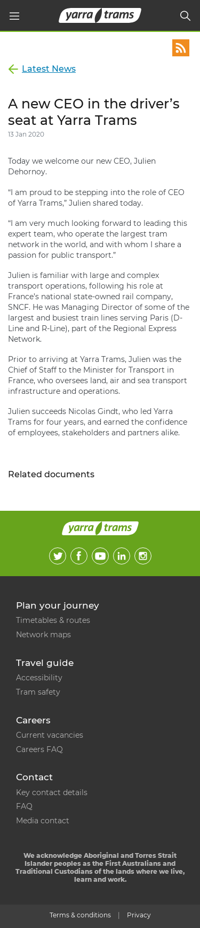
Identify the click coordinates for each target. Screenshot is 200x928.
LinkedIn (121, 555)
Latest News (49, 69)
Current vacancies (49, 735)
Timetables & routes (53, 620)
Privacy (139, 915)
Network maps (43, 634)
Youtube (100, 555)
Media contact (42, 820)
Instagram (142, 555)
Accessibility (39, 677)
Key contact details (51, 792)
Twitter (57, 555)
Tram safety (38, 692)
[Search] (186, 16)
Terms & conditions (80, 915)
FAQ (24, 806)
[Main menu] (14, 16)
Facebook (78, 555)
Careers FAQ (39, 749)
